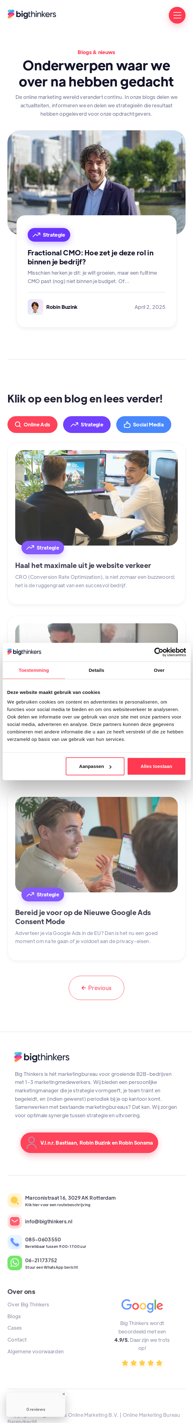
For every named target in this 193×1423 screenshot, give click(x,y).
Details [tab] (96, 669)
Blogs (14, 1316)
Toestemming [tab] (34, 669)
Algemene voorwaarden (35, 1351)
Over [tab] (159, 669)
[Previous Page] (97, 988)
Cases (14, 1327)
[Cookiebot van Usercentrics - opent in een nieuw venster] (158, 652)
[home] (32, 15)
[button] (177, 15)
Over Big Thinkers (28, 1304)
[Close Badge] (64, 1394)
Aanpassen (95, 766)
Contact (17, 1339)
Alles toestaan (156, 766)
